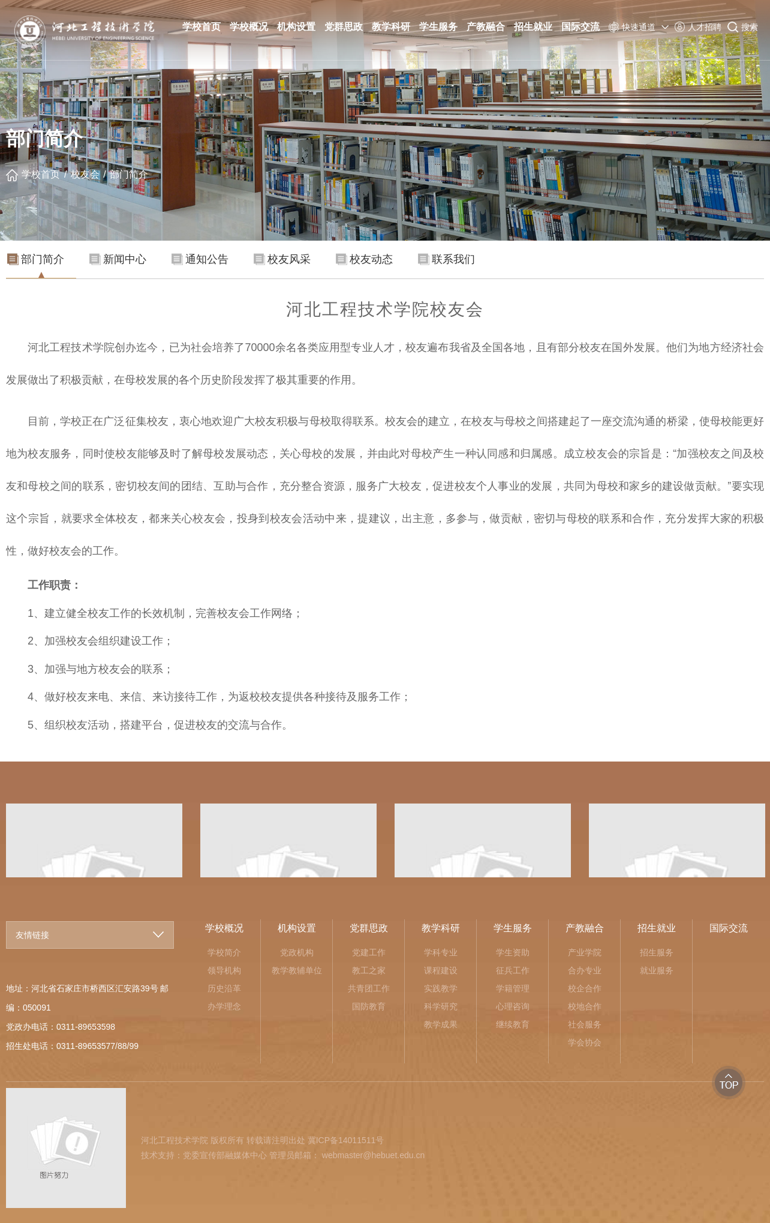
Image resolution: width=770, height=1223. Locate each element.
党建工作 (369, 952)
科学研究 (441, 1006)
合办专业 (584, 970)
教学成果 (441, 1024)
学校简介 (224, 952)
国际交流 (580, 27)
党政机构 (297, 952)
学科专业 (441, 952)
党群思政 (343, 27)
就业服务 (656, 970)
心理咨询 (513, 1006)
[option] (288, 840)
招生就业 (533, 27)
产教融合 (486, 27)
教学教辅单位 (297, 970)
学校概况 (249, 27)
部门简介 (129, 174)
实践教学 (441, 988)
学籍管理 (513, 988)
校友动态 (364, 259)
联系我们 (446, 259)
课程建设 (441, 970)
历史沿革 (224, 988)
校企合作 (584, 988)
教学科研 (391, 27)
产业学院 (584, 952)
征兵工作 (513, 970)
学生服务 (438, 27)
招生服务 (656, 952)
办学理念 (224, 1006)
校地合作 (584, 1006)
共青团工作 (369, 988)
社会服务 (584, 1024)
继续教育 (513, 1024)
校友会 (85, 174)
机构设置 (296, 27)
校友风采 (282, 259)
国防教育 (369, 1006)
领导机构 (224, 970)
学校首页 (201, 27)
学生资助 (513, 952)
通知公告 (200, 259)
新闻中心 (117, 259)
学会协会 (584, 1042)
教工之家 (369, 970)
